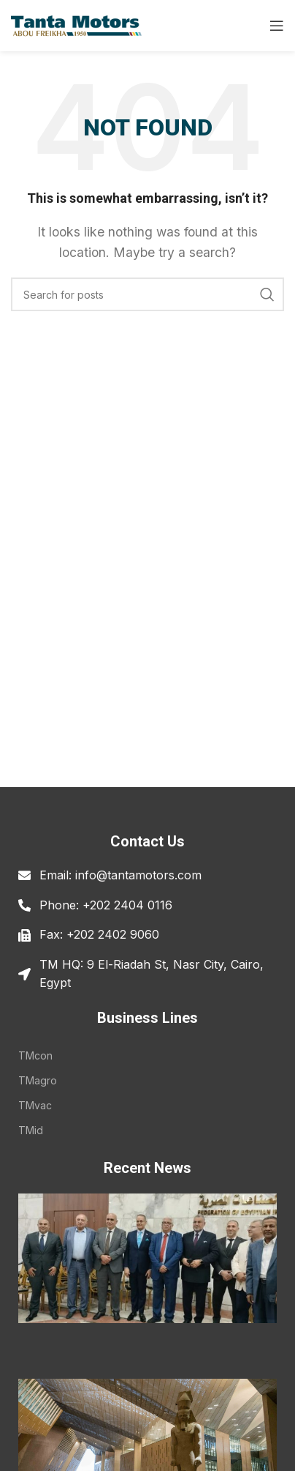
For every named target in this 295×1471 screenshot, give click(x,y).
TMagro (37, 1080)
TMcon (35, 1055)
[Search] (147, 294)
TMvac (35, 1105)
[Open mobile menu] (276, 25)
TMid (30, 1130)
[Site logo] (76, 24)
